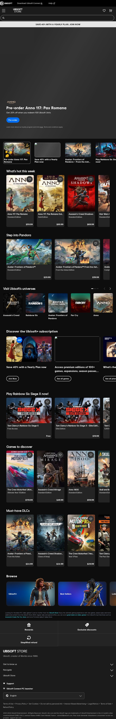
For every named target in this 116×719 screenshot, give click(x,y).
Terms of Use (8, 704)
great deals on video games (76, 615)
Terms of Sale (106, 704)
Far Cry (19, 617)
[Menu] (4, 10)
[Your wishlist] (104, 10)
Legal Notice (93, 704)
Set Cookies (33, 704)
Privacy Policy (21, 704)
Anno (24, 617)
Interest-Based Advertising (75, 704)
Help (52, 3)
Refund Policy (8, 707)
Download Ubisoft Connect (30, 3)
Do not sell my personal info (51, 704)
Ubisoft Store (53, 613)
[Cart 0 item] (110, 10)
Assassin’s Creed (10, 617)
